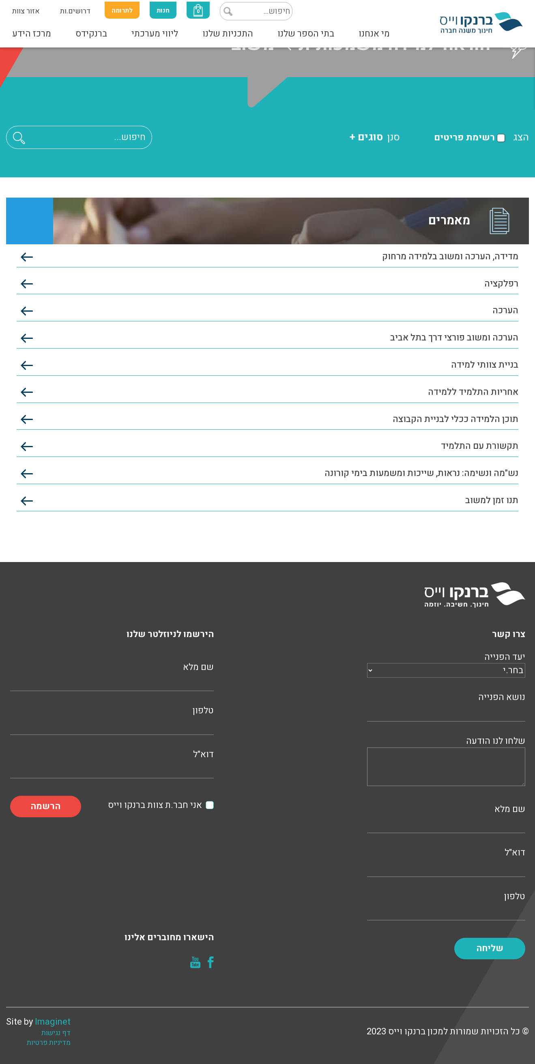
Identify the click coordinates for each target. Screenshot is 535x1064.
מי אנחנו (374, 33)
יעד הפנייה (446, 664)
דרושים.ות (75, 11)
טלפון (446, 905)
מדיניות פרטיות (49, 1043)
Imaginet (53, 1021)
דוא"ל (446, 861)
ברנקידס (91, 33)
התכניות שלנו (227, 33)
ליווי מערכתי (154, 33)
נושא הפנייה (446, 706)
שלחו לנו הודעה (446, 762)
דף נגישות (56, 1033)
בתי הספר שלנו (305, 33)
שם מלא (446, 818)
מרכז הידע (31, 33)
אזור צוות (26, 11)
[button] (19, 137)
